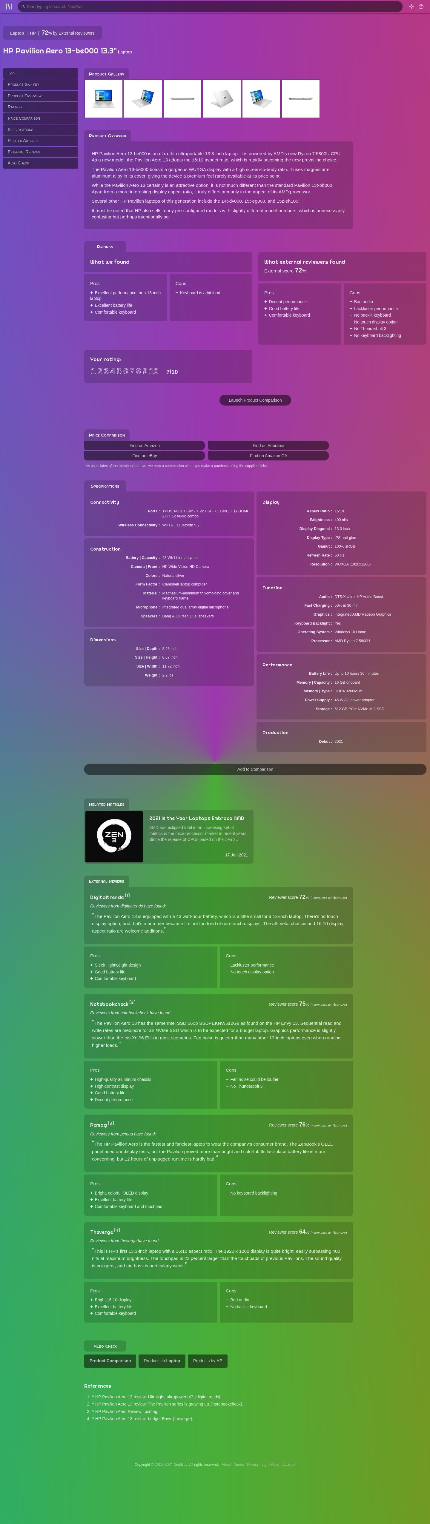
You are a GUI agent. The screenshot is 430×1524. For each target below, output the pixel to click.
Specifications (20, 129)
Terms (239, 1465)
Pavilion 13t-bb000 (313, 185)
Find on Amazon (145, 445)
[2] (132, 1002)
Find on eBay (144, 455)
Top (11, 73)
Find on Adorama (269, 445)
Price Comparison (24, 118)
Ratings (15, 106)
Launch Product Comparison (255, 400)
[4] (117, 1230)
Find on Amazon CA (268, 455)
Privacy (253, 1465)
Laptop (17, 33)
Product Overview (25, 95)
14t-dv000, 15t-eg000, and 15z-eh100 (259, 201)
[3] (111, 1123)
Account (288, 1465)
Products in (162, 1360)
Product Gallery (23, 84)
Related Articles (23, 140)
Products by (207, 1360)
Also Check (18, 163)
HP (33, 33)
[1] (127, 895)
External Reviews (24, 152)
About (226, 1465)
